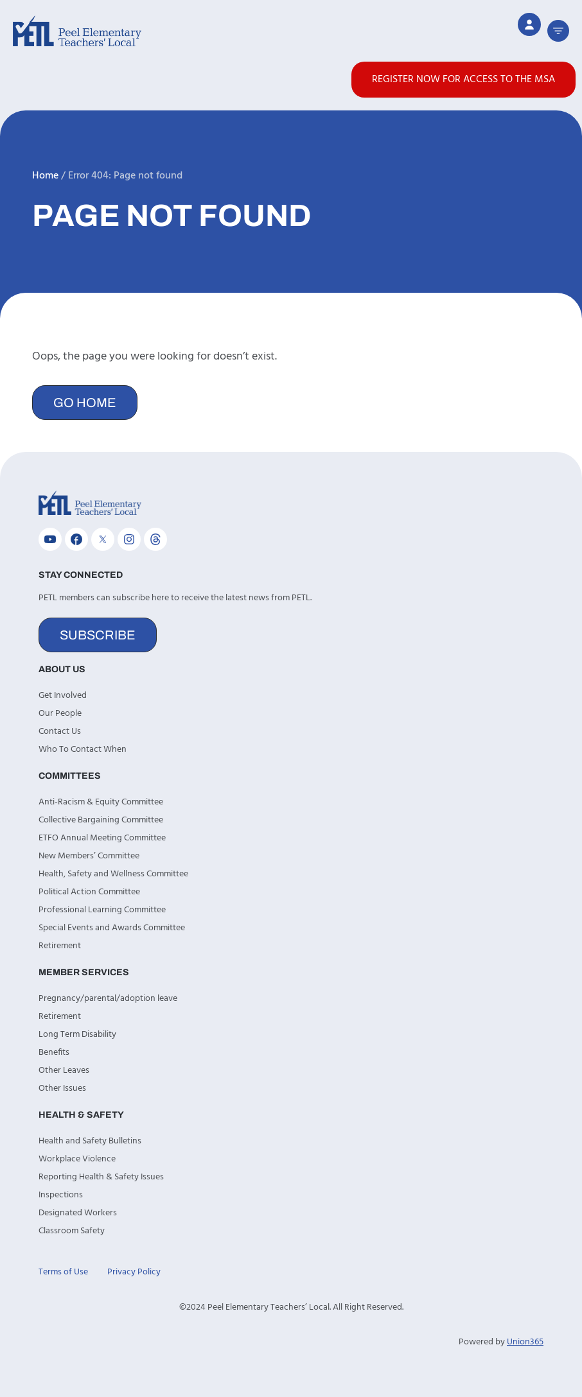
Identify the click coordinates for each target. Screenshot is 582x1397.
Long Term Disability (77, 1034)
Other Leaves (64, 1070)
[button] (558, 31)
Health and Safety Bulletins (90, 1141)
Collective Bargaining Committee (101, 820)
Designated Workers (78, 1213)
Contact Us (60, 731)
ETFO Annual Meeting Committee (102, 838)
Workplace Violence (77, 1159)
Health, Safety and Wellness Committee (113, 874)
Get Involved (63, 695)
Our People (60, 713)
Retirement (60, 946)
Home (45, 176)
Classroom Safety (72, 1231)
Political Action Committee (89, 892)
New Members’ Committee (89, 856)
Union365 (525, 1342)
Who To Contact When (83, 749)
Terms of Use (63, 1272)
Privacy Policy (134, 1272)
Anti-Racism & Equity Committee (101, 802)
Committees (70, 776)
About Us (62, 669)
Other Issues (62, 1088)
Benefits (54, 1052)
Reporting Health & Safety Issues (101, 1177)
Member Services (84, 972)
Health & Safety (81, 1115)
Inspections (61, 1195)
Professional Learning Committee (102, 910)
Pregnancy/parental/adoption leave (108, 998)
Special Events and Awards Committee (112, 928)
